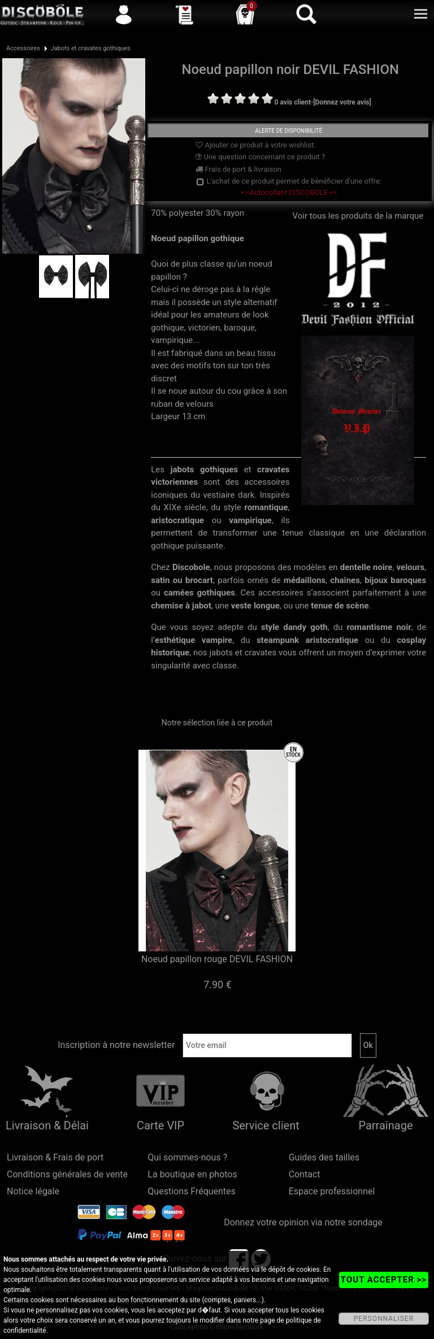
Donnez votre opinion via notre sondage (303, 1222)
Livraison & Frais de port (55, 1157)
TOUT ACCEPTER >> (384, 1280)
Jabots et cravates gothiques (90, 48)
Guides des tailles (324, 1157)
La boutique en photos (192, 1174)
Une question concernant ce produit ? (260, 157)
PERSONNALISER (384, 1319)
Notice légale (33, 1191)
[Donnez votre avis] (342, 102)
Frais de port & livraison (238, 169)
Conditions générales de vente (67, 1174)
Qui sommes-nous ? (187, 1157)
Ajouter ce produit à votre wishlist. (255, 145)
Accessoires (23, 48)
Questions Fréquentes (191, 1191)
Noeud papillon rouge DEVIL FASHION (217, 959)
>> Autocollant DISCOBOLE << (288, 192)
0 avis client (293, 102)
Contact (304, 1174)
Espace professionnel (332, 1191)
